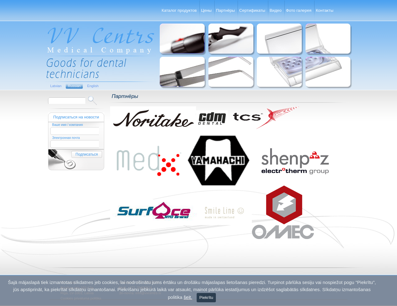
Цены (206, 10)
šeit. (188, 297)
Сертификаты (252, 10)
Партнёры (225, 10)
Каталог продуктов (179, 10)
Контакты (324, 10)
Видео (275, 10)
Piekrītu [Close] (206, 297)
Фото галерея (298, 10)
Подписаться (87, 154)
